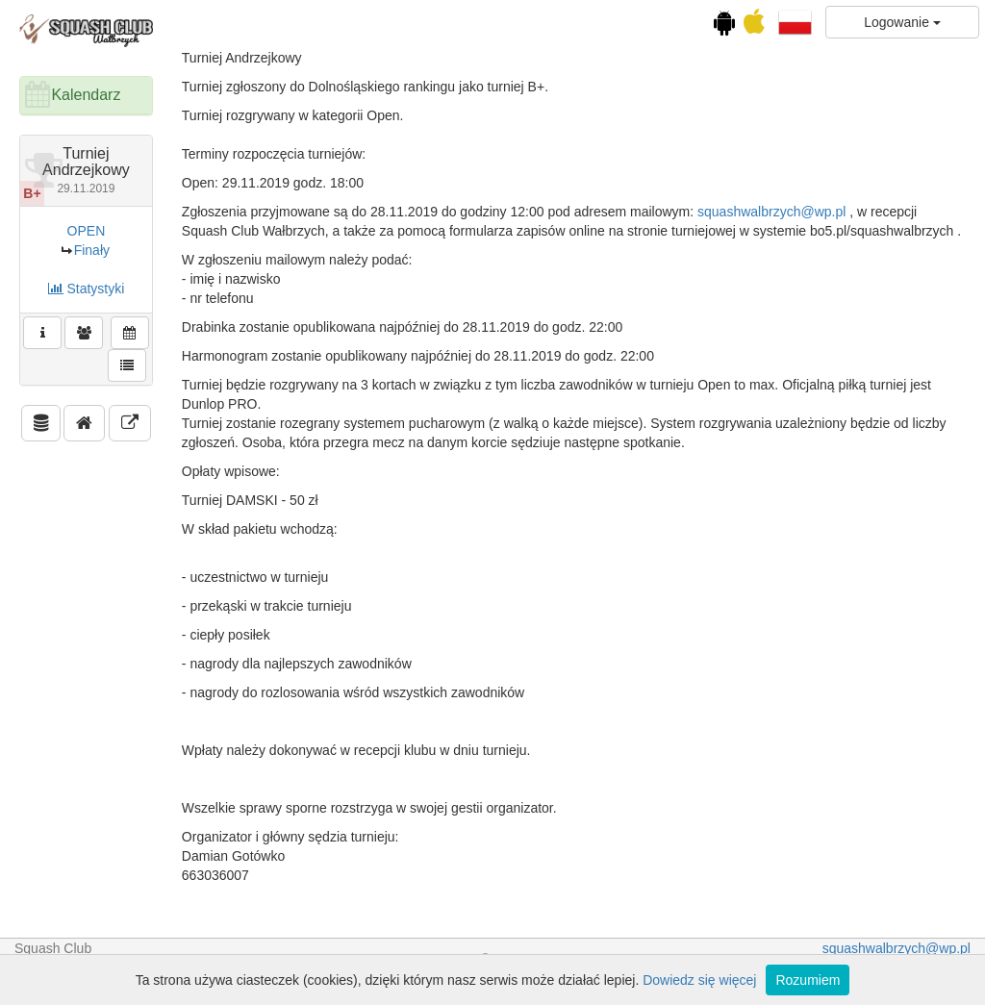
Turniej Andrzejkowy (86, 170)
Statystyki (86, 288)
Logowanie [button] (902, 22)
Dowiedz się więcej (699, 980)
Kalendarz (85, 95)
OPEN (86, 231)
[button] (795, 21)
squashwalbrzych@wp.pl (771, 211)
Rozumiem (807, 980)
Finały (92, 250)
